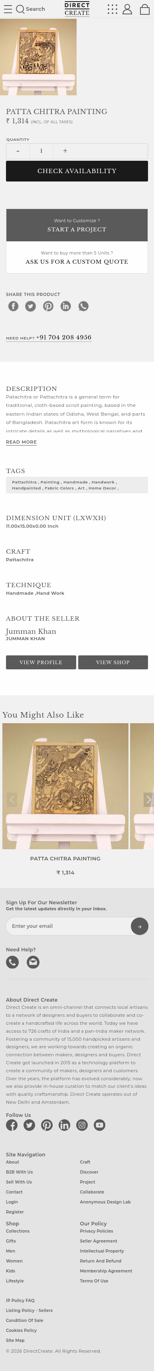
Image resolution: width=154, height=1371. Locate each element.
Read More (21, 442)
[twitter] (31, 306)
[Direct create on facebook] (13, 1125)
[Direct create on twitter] (31, 1125)
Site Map (15, 1340)
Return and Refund (101, 1261)
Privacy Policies (96, 1231)
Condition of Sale (24, 1320)
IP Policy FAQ (20, 1300)
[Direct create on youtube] (101, 1125)
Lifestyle (15, 1281)
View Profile (41, 662)
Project (87, 1182)
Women (14, 1261)
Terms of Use (94, 1281)
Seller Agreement (99, 1241)
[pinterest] (48, 306)
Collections (18, 1231)
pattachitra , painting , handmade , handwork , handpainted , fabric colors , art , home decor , (65, 484)
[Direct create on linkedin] (66, 1125)
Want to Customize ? (77, 226)
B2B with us (19, 1172)
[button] (148, 800)
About (12, 1162)
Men (10, 1251)
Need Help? (49, 337)
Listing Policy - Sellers (29, 1310)
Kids (10, 1271)
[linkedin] (66, 306)
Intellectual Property (102, 1251)
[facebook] (13, 306)
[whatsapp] (83, 306)
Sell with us (19, 1182)
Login (12, 1202)
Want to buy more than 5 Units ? (77, 258)
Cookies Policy (21, 1330)
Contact (14, 1192)
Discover (89, 1172)
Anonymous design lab (105, 1202)
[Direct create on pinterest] (48, 1125)
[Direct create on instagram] (83, 1125)
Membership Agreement (106, 1271)
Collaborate (92, 1192)
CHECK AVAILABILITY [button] (77, 171)
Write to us (34, 961)
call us (13, 961)
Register (15, 1212)
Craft (85, 1162)
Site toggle (8, 9)
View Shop (113, 662)
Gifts (11, 1241)
